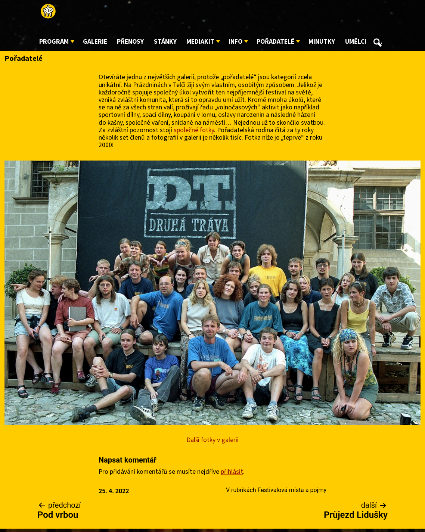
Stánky (165, 41)
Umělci (355, 41)
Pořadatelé (275, 41)
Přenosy (130, 41)
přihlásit (232, 471)
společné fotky (194, 130)
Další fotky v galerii (212, 440)
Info (235, 41)
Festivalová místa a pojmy (292, 490)
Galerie (95, 41)
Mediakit (200, 41)
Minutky (321, 41)
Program (54, 41)
